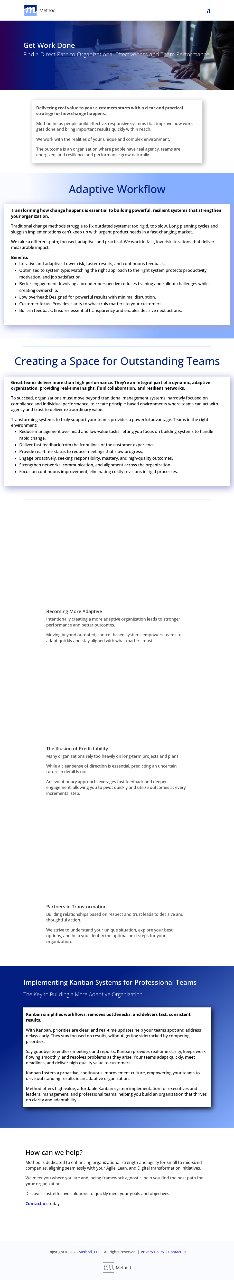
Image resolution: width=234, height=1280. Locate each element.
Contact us (36, 1203)
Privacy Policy (153, 1251)
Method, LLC (89, 1251)
